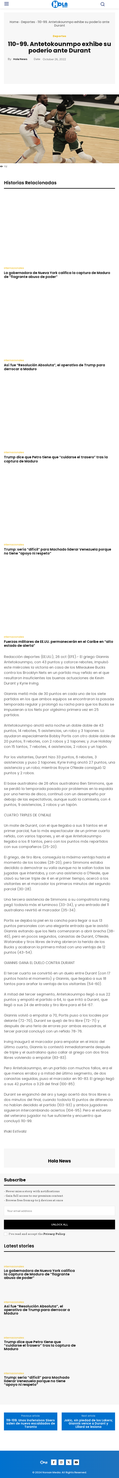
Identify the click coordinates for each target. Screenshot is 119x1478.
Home (14, 22)
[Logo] (44, 1462)
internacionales (14, 268)
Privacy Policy (54, 1234)
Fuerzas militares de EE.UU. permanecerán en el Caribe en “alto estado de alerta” (58, 643)
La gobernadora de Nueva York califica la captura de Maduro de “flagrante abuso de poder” (57, 274)
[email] (59, 1211)
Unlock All (59, 1224)
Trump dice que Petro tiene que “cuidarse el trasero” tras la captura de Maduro (56, 459)
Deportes (28, 22)
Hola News (20, 59)
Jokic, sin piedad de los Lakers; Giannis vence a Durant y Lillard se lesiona (88, 1424)
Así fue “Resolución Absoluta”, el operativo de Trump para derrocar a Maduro (54, 367)
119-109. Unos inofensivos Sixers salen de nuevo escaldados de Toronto (30, 1424)
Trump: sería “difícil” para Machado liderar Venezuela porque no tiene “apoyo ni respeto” (57, 551)
